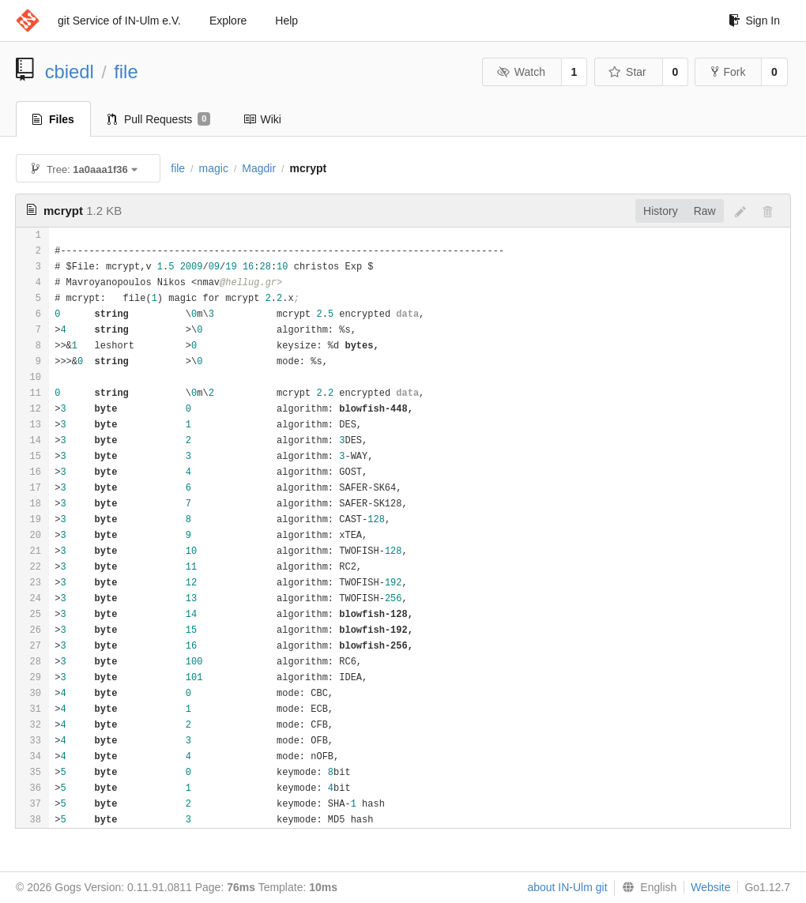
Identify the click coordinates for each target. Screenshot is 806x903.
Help (286, 20)
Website (710, 887)
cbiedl (69, 71)
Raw (705, 211)
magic (213, 168)
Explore (228, 20)
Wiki (262, 119)
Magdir (259, 168)
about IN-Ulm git (567, 887)
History (660, 211)
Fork (728, 72)
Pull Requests (159, 119)
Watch (520, 72)
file (125, 71)
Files (53, 119)
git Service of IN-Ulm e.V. (119, 20)
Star (627, 72)
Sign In (754, 20)
